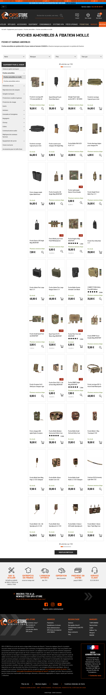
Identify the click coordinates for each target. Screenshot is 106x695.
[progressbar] (66, 66)
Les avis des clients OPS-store (32, 630)
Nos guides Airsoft (74, 625)
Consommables (45, 24)
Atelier (3, 24)
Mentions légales (41, 684)
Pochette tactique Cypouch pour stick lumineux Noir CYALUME (37, 145)
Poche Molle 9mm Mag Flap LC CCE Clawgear (36, 479)
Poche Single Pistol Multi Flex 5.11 (93, 193)
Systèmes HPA (58, 24)
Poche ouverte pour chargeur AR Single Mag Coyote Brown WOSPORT (56, 145)
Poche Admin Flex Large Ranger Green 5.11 (56, 288)
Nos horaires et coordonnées (30, 626)
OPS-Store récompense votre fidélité (54, 631)
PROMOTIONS (84, 24)
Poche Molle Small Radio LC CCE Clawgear (75, 479)
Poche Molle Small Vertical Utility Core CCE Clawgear (74, 432)
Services (70, 623)
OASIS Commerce (56, 692)
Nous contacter (73, 632)
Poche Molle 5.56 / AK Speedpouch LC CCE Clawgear (36, 525)
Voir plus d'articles (66, 552)
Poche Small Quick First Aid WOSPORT (37, 335)
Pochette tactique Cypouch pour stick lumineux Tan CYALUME (95, 98)
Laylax (91, 628)
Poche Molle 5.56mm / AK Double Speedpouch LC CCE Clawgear (75, 525)
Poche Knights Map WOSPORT (74, 240)
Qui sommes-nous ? (32, 623)
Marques (94, 24)
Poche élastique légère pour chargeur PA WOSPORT (94, 145)
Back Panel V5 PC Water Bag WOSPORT (55, 335)
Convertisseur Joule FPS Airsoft (75, 629)
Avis (81, 243)
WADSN (91, 635)
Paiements (50, 623)
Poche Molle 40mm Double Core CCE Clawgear (55, 479)
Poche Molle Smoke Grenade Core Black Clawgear (74, 289)
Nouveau (102, 24)
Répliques (11, 24)
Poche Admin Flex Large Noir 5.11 (37, 288)
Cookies (55, 684)
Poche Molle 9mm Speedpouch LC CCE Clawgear (55, 525)
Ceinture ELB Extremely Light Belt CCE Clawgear (95, 479)
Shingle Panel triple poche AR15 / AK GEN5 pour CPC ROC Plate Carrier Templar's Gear (75, 98)
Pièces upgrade (72, 24)
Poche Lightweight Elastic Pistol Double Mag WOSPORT (74, 191)
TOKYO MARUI (70, 3)
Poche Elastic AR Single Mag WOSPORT (37, 242)
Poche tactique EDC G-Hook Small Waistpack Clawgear (94, 385)
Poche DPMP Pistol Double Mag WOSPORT (94, 337)
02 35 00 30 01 (94, 576)
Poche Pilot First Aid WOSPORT (74, 335)
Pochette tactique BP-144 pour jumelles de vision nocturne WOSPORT (36, 98)
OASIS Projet (48, 692)
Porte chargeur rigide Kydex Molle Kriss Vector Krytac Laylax (36, 193)
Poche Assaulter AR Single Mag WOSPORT (55, 193)
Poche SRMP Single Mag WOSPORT (74, 383)
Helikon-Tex (93, 630)
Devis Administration (53, 628)
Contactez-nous (95, 676)
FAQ (69, 634)
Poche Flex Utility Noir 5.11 (94, 242)
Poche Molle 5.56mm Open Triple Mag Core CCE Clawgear (94, 525)
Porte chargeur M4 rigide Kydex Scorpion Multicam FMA (36, 432)
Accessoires (22, 24)
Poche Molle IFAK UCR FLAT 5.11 (75, 144)
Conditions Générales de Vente (74, 684)
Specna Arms (93, 625)
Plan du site (25, 684)
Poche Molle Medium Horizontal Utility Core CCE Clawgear (56, 432)
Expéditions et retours (54, 625)
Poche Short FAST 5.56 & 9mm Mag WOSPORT (56, 384)
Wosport (92, 633)
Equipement (33, 24)
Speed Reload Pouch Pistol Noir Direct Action (55, 98)
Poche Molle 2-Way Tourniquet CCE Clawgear (93, 432)
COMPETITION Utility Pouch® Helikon (94, 288)
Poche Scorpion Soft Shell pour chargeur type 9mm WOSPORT (37, 385)
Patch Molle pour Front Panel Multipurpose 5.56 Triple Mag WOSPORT (56, 240)
